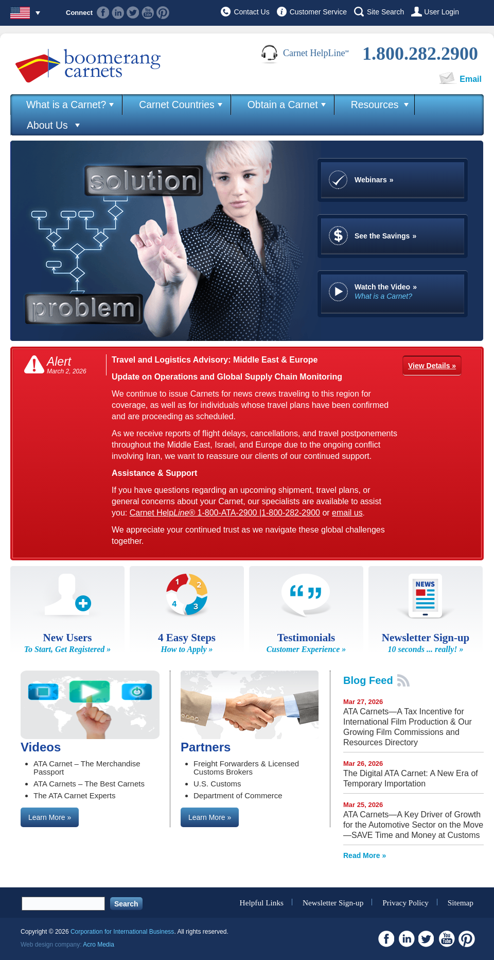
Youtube (148, 12)
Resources (375, 104)
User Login (441, 12)
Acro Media (98, 944)
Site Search (385, 12)
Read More (362, 855)
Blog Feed (368, 680)
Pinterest (162, 12)
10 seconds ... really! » (425, 649)
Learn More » (49, 817)
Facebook (103, 12)
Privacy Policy (405, 902)
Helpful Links (262, 902)
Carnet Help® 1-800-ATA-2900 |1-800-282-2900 (225, 512)
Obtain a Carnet (283, 104)
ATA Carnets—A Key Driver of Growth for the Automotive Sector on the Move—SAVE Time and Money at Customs (413, 824)
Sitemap (460, 902)
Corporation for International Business (122, 931)
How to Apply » (187, 649)
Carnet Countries (177, 104)
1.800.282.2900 (420, 53)
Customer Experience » (306, 649)
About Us (47, 125)
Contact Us (251, 12)
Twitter (133, 12)
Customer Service (318, 12)
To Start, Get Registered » (67, 649)
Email (471, 79)
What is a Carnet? (66, 104)
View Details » (432, 366)
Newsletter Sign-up (333, 902)
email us (347, 512)
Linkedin (118, 12)
